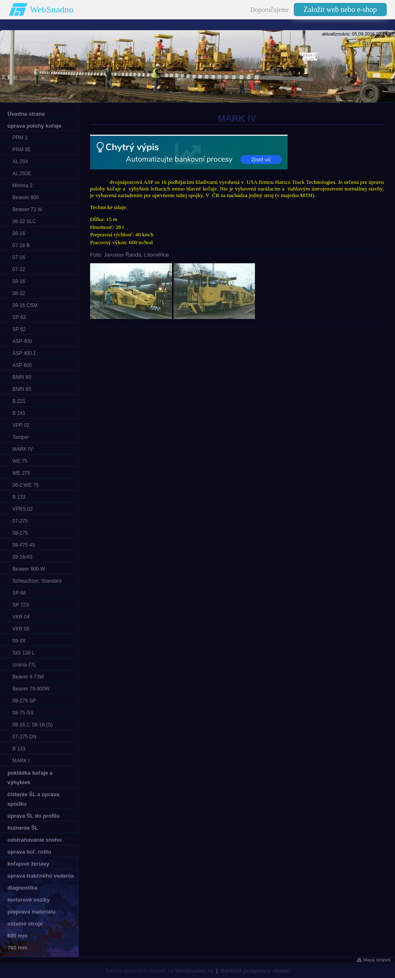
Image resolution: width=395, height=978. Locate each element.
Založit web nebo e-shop (340, 9)
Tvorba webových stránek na (159, 971)
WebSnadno (52, 9)
